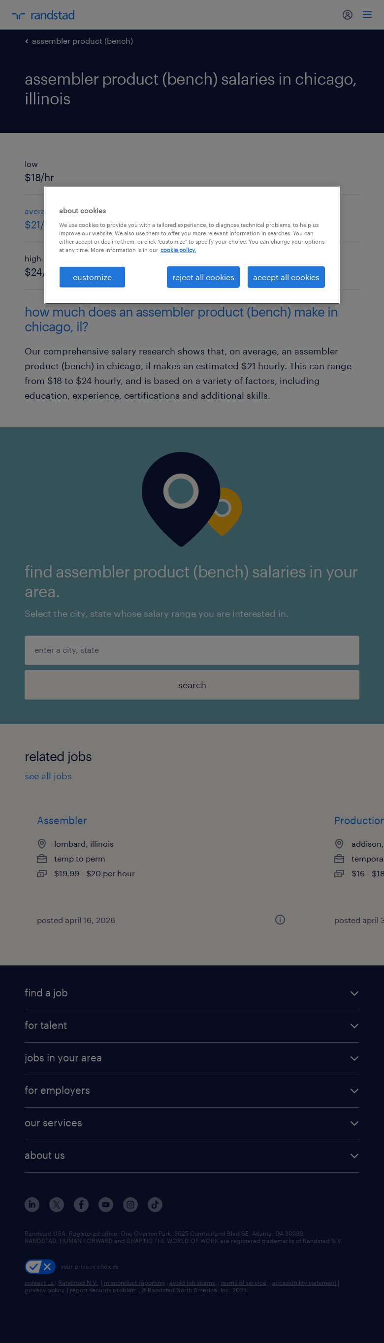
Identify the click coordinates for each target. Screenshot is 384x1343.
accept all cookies (286, 277)
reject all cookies (203, 277)
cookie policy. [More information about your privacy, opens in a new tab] (178, 250)
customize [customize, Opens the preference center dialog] (92, 277)
